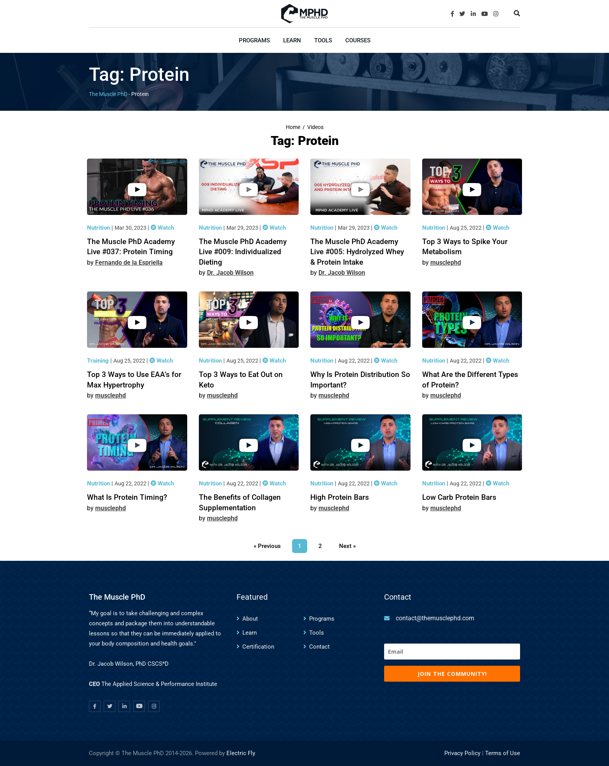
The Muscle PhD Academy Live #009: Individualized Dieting (243, 252)
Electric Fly (240, 753)
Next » (347, 546)
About (250, 618)
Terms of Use (502, 753)
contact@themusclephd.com (435, 618)
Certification (258, 646)
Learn (292, 40)
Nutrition (99, 227)
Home (293, 127)
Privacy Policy (462, 753)
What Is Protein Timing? (127, 497)
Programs (254, 40)
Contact (319, 646)
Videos (315, 127)
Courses (358, 40)
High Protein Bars (339, 497)
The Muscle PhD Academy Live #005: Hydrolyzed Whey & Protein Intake (357, 252)
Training (98, 360)
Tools (323, 40)
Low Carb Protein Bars (459, 497)
